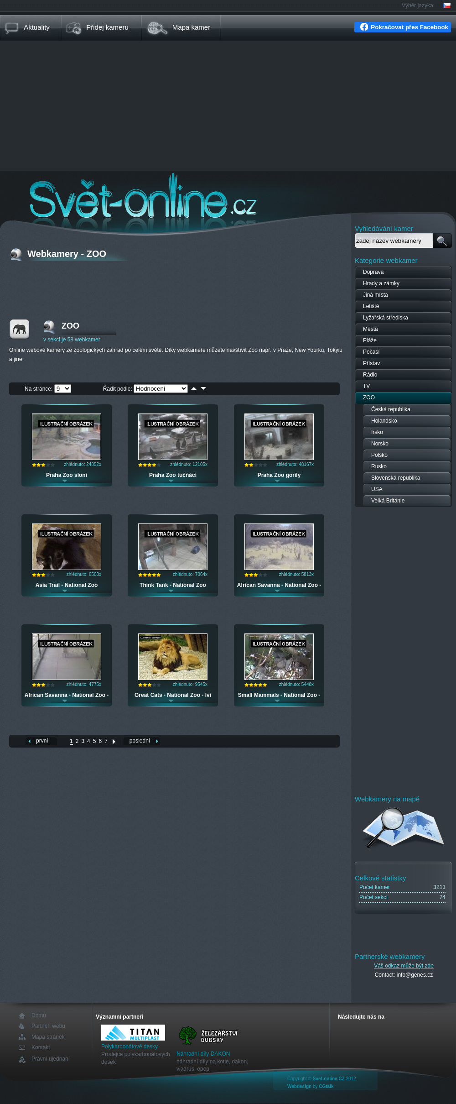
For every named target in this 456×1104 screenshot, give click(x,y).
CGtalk (326, 1086)
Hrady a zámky (381, 283)
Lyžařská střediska (385, 317)
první (42, 741)
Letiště (371, 306)
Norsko (380, 443)
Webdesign (299, 1086)
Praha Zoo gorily (279, 475)
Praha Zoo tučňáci (173, 475)
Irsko (377, 432)
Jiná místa (375, 295)
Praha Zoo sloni (66, 475)
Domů (38, 1016)
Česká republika (390, 409)
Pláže (370, 340)
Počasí (371, 352)
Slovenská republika (395, 478)
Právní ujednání (50, 1059)
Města (370, 329)
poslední (140, 741)
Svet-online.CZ (329, 1078)
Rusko (379, 466)
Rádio (370, 374)
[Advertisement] (228, 107)
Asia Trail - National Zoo (67, 585)
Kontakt (40, 1048)
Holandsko (384, 421)
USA (377, 489)
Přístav (371, 363)
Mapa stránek (48, 1037)
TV (366, 386)
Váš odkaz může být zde (404, 966)
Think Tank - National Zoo (173, 585)
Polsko (379, 455)
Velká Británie (387, 500)
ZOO (369, 397)
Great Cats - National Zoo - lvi (173, 695)
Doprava (373, 272)
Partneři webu (48, 1026)
